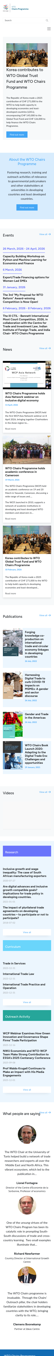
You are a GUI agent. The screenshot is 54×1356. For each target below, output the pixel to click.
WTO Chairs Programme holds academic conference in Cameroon (25, 472)
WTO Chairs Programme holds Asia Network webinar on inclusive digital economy (25, 397)
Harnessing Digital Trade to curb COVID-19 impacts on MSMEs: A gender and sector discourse (36, 685)
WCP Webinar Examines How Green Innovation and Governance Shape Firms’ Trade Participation (26, 1037)
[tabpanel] (27, 88)
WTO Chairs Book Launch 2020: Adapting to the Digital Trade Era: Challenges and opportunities (36, 754)
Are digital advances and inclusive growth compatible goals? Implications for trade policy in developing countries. (25, 892)
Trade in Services (14, 963)
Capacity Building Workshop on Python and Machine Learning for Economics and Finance (25, 259)
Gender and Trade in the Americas (36, 715)
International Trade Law (18, 974)
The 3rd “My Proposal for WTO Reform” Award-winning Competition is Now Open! (23, 298)
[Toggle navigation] (49, 29)
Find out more (27, 207)
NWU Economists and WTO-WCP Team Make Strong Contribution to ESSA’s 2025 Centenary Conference (26, 1054)
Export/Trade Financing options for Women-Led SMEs (26, 279)
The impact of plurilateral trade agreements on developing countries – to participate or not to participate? (26, 913)
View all (43, 234)
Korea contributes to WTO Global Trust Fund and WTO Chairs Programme (23, 561)
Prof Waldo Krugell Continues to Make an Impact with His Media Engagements (24, 1072)
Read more (10, 428)
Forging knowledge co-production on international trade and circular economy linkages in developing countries (37, 644)
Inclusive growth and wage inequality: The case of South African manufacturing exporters (24, 872)
